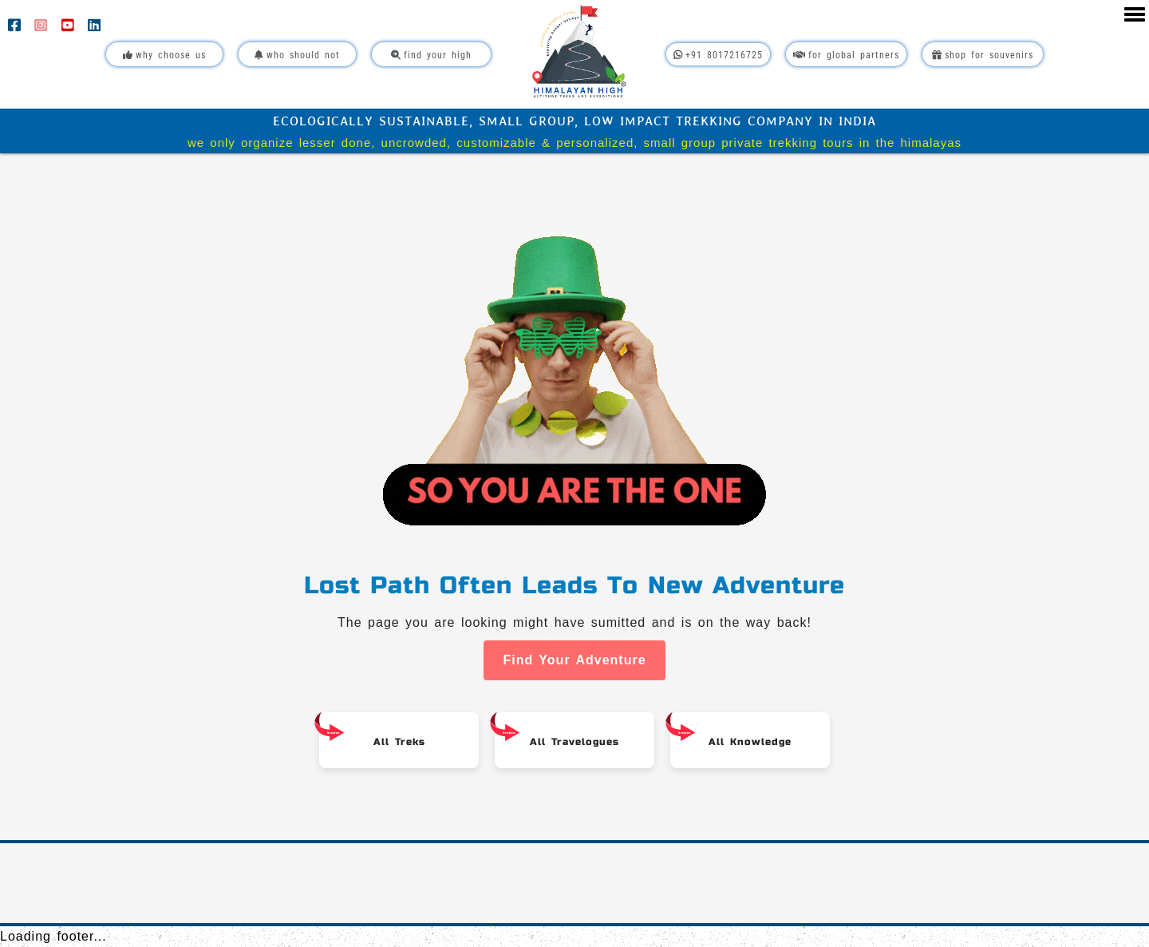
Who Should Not (297, 55)
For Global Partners (846, 55)
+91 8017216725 (718, 55)
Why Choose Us (164, 55)
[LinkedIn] (94, 27)
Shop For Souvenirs (982, 55)
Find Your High (431, 55)
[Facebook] (17, 27)
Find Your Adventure (574, 660)
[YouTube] (70, 27)
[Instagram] (43, 27)
